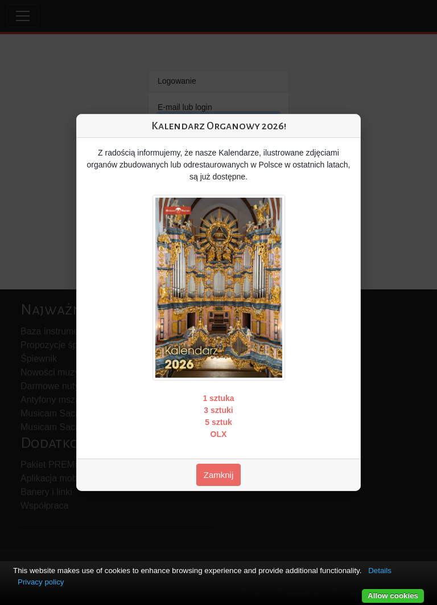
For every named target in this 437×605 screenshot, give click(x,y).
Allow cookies (393, 595)
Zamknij (219, 475)
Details (379, 570)
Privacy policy (41, 582)
